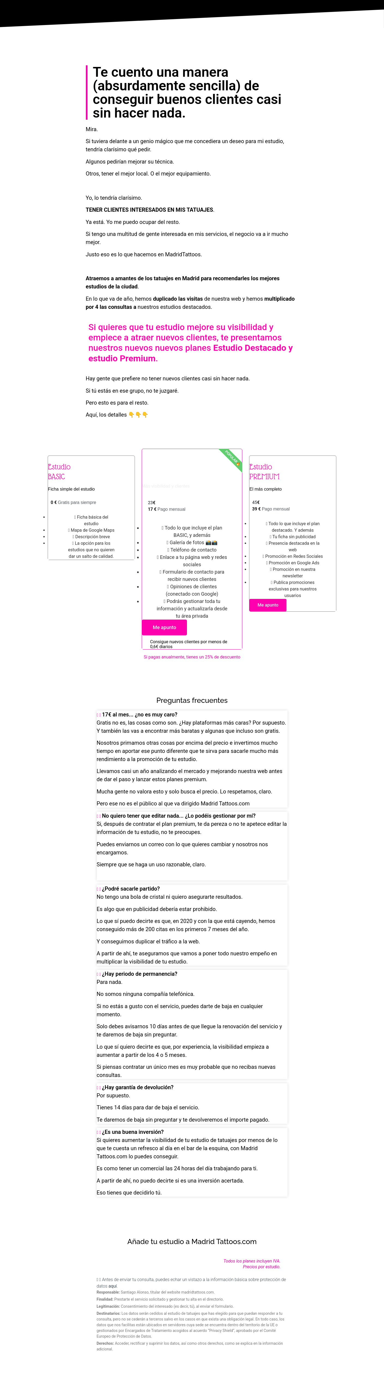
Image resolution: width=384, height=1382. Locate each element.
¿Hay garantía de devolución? (138, 1087)
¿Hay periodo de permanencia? (139, 974)
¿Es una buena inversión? (133, 1132)
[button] (192, 714)
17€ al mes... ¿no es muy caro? (139, 714)
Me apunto (164, 627)
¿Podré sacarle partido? (131, 888)
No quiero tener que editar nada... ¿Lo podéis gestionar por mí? (179, 815)
